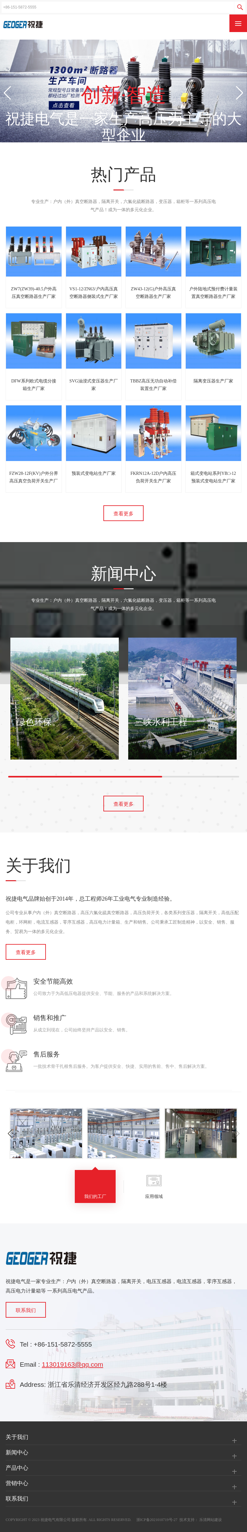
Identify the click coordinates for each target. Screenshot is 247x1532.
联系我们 (26, 1310)
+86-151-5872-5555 (63, 1344)
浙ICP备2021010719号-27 (157, 1520)
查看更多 (123, 513)
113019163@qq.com (72, 1364)
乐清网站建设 (210, 1520)
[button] (239, 93)
